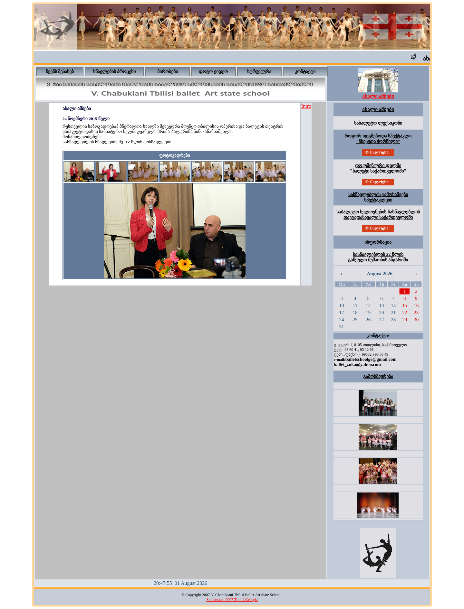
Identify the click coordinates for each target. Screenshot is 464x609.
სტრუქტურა (259, 71)
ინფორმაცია (378, 242)
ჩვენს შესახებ (60, 71)
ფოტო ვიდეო (213, 71)
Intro (306, 106)
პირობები (167, 71)
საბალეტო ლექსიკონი (378, 123)
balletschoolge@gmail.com (371, 359)
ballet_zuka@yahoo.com (357, 364)
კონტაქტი (305, 71)
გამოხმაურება (378, 376)
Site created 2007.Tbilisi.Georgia (231, 599)
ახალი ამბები (378, 109)
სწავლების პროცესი (114, 71)
